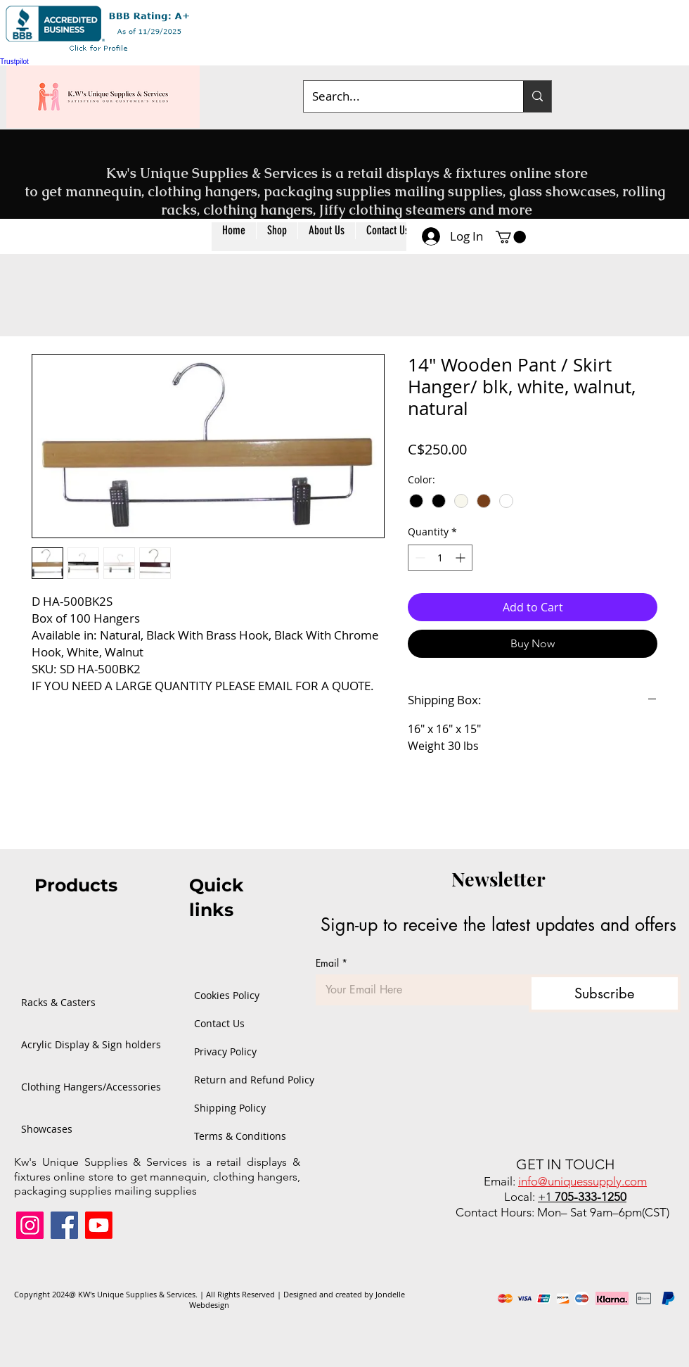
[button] (276, 236)
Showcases (46, 1129)
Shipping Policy (230, 1107)
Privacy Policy (225, 1051)
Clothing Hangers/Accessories (66, 1086)
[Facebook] (64, 1225)
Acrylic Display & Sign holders (66, 1044)
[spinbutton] (440, 557)
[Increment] (461, 557)
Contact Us (219, 1023)
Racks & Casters (58, 1002)
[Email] (418, 990)
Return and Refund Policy (234, 1079)
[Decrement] (418, 557)
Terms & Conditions (234, 1136)
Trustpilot (14, 61)
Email (331, 963)
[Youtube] (98, 1225)
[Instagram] (30, 1225)
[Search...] (403, 96)
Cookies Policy (226, 995)
